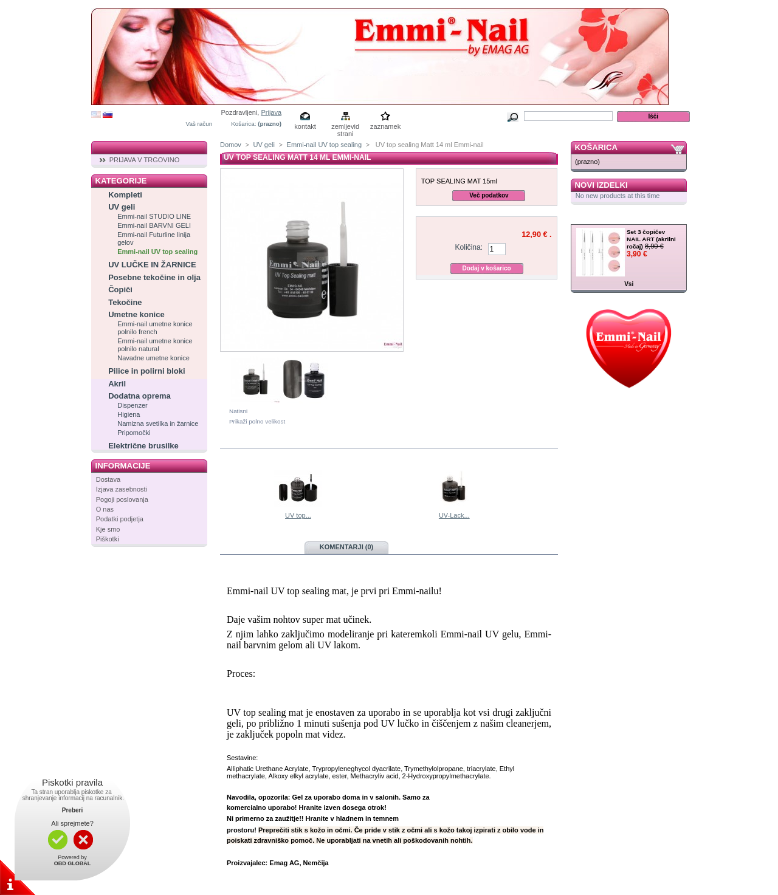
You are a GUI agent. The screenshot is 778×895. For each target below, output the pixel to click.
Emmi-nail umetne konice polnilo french (155, 327)
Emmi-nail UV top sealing (157, 251)
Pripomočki (133, 432)
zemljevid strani (345, 127)
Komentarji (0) (346, 546)
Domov (230, 144)
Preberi (72, 810)
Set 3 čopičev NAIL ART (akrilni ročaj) (651, 239)
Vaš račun (199, 123)
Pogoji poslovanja (122, 499)
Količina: (469, 247)
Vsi (628, 284)
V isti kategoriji (272, 440)
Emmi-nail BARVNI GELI (154, 225)
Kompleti (125, 194)
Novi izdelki (601, 185)
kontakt (304, 126)
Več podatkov (488, 195)
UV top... (298, 515)
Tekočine (125, 302)
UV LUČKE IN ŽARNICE (152, 264)
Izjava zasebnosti (121, 489)
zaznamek (385, 126)
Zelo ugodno (605, 217)
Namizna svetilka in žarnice (157, 423)
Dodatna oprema (139, 395)
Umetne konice (136, 314)
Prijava (271, 112)
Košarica (596, 147)
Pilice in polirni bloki (146, 370)
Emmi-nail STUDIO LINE (154, 216)
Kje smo (108, 529)
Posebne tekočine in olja (154, 277)
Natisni (238, 411)
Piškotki (107, 539)
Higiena (128, 414)
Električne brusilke (143, 445)
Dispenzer (132, 405)
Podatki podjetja (119, 519)
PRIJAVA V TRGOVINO (144, 159)
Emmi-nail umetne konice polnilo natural (155, 344)
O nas (105, 509)
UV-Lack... (454, 515)
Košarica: (243, 123)
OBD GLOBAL (72, 863)
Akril (117, 383)
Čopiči (120, 289)
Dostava (108, 479)
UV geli (121, 206)
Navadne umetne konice (153, 358)
